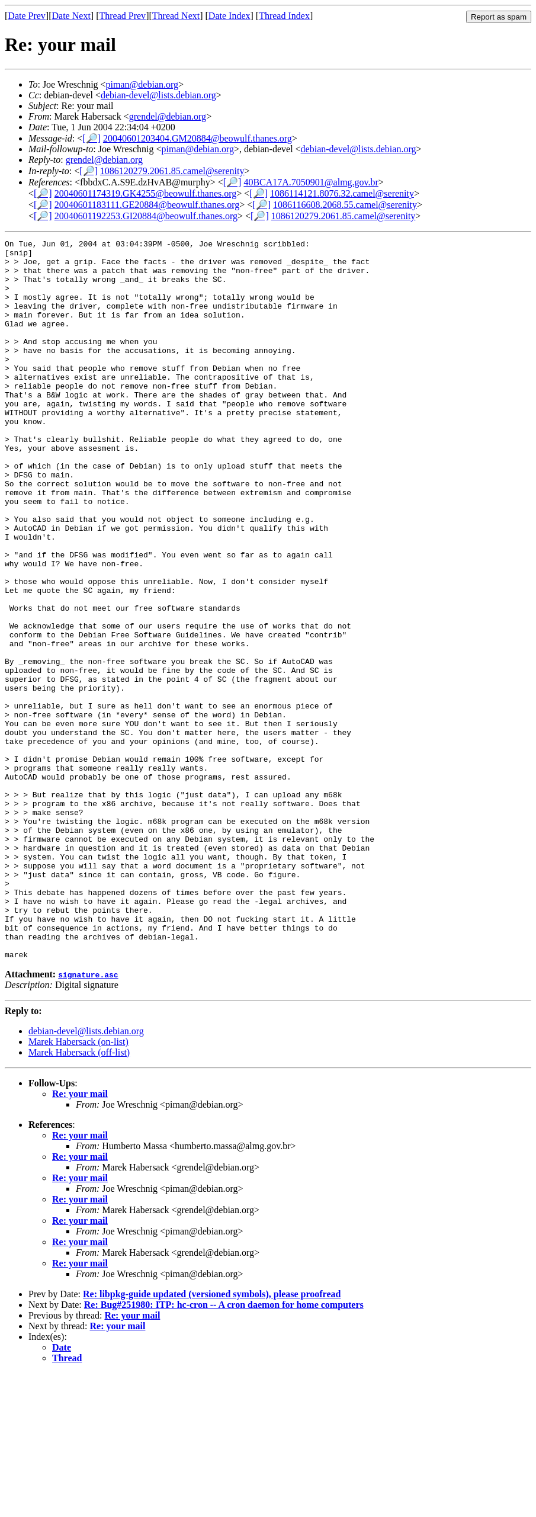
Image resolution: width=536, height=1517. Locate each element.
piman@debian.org (142, 84)
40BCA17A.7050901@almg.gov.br (310, 182)
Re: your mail (80, 1238)
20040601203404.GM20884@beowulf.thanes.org (197, 138)
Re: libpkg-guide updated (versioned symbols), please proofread (212, 1438)
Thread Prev (122, 16)
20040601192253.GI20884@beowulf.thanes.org (145, 216)
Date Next (71, 16)
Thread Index (284, 16)
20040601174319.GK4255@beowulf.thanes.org (145, 193)
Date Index (229, 16)
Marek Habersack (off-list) (79, 1196)
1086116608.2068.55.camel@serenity (345, 205)
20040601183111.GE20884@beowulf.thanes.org (147, 205)
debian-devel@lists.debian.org (158, 95)
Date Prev (27, 16)
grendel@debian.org (167, 116)
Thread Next (176, 16)
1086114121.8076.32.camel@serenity (342, 193)
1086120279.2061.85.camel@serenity (172, 171)
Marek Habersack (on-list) (78, 1186)
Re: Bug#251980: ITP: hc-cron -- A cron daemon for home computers (224, 1449)
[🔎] (91, 138)
